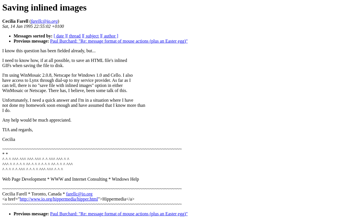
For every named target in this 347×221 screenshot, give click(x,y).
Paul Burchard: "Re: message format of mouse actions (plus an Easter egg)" (119, 41)
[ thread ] (74, 36)
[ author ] (109, 36)
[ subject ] (92, 36)
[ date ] (60, 36)
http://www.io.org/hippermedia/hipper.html (59, 199)
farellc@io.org (79, 193)
